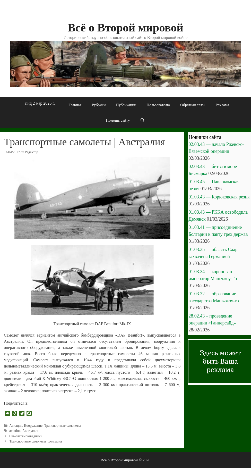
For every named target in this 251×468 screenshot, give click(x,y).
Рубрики (99, 105)
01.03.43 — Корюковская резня (218, 196)
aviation (15, 431)
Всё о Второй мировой (125, 27)
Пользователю (158, 105)
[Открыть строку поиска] (142, 120)
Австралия (30, 431)
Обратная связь (192, 105)
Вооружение (33, 426)
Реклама (222, 105)
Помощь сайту (118, 120)
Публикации (126, 105)
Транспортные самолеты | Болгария (35, 441)
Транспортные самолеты (62, 426)
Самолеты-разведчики (25, 436)
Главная (74, 105)
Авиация (15, 426)
